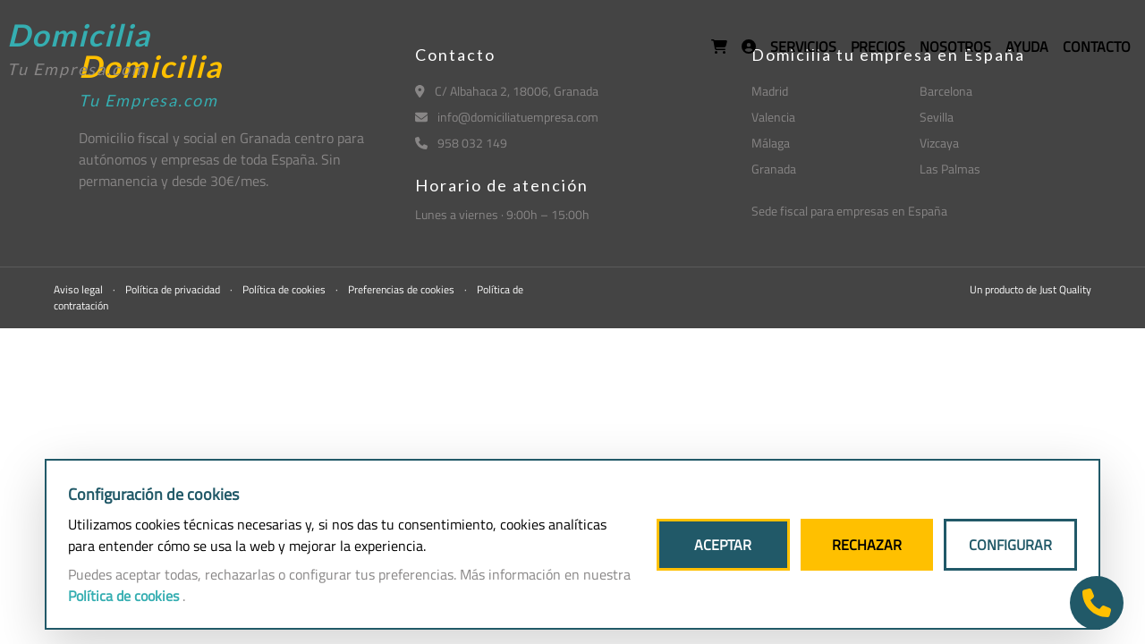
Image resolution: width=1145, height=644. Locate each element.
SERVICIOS (803, 46)
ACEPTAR (722, 544)
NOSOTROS (955, 46)
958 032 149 (461, 142)
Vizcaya (939, 142)
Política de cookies (285, 289)
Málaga (770, 142)
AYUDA (1026, 46)
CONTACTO (1097, 46)
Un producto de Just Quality (1030, 289)
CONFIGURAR (1010, 544)
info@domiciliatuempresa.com (506, 116)
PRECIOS (878, 46)
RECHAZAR (867, 544)
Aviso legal (80, 289)
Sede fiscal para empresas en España (849, 210)
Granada (773, 168)
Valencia (773, 116)
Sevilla (937, 116)
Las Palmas (950, 168)
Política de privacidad (174, 289)
